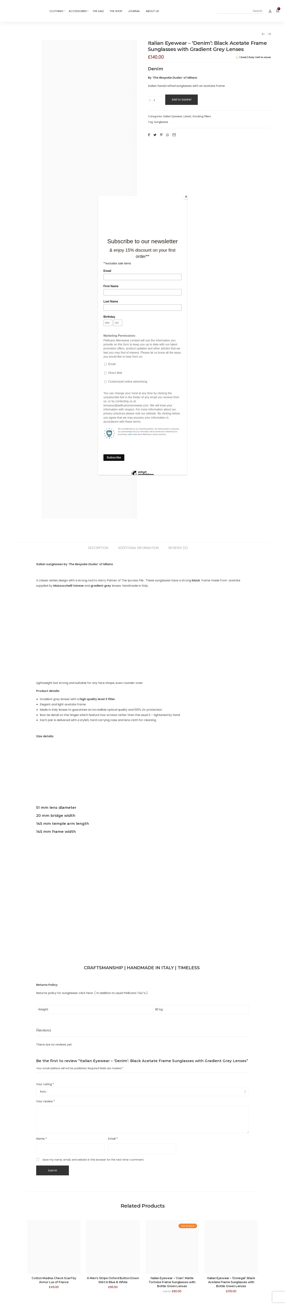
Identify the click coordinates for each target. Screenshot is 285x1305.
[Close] (186, 196)
